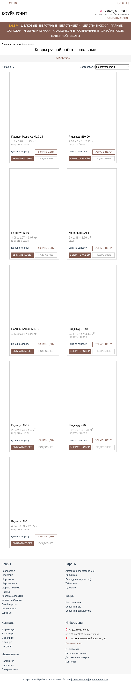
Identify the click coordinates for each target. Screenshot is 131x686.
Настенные (8, 661)
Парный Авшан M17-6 (25, 329)
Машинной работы (65, 35)
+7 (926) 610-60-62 (116, 11)
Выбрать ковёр (22, 158)
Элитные (7, 612)
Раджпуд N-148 (78, 329)
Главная (6, 44)
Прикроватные (10, 669)
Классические (64, 30)
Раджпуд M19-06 (79, 136)
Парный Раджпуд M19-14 (27, 136)
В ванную (7, 642)
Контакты (71, 661)
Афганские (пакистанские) (80, 571)
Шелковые (29, 25)
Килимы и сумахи (37, 30)
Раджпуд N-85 (20, 425)
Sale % (13, 25)
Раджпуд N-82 (77, 425)
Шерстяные (48, 25)
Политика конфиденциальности (90, 679)
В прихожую (8, 629)
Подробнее (46, 158)
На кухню (7, 646)
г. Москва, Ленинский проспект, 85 (87, 638)
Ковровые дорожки (12, 596)
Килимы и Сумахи (11, 600)
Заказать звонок (118, 18)
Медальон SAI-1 (79, 232)
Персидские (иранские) (78, 579)
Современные (88, 30)
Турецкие (71, 587)
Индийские (71, 575)
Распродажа (8, 571)
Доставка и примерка (77, 657)
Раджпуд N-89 (20, 232)
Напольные (8, 665)
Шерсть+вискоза (95, 25)
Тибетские (71, 583)
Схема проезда (74, 643)
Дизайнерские (112, 30)
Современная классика (78, 610)
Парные (116, 25)
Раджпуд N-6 (19, 521)
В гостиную (8, 633)
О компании (72, 649)
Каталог (17, 44)
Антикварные (9, 608)
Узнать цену (46, 151)
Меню (13, 3)
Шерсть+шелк (69, 25)
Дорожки (14, 30)
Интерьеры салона (76, 653)
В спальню (7, 637)
